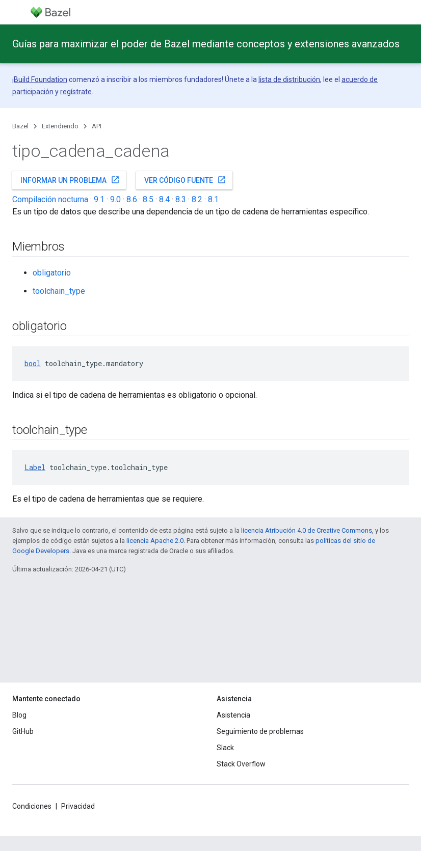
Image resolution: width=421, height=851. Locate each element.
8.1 (213, 199)
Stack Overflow (241, 764)
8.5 (148, 199)
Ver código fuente (185, 179)
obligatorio (52, 273)
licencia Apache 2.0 (154, 540)
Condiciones (31, 806)
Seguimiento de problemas (260, 731)
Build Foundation (40, 79)
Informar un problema (70, 179)
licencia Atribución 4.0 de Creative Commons (306, 530)
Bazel (20, 126)
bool (32, 363)
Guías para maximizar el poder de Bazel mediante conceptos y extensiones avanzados (206, 44)
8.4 (164, 199)
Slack (225, 748)
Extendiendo (60, 126)
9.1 (99, 199)
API (96, 126)
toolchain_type (59, 291)
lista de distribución (289, 79)
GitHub (23, 731)
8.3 (180, 199)
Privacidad (78, 806)
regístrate (76, 92)
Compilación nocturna (50, 199)
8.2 (197, 199)
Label (34, 467)
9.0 (115, 199)
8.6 (131, 199)
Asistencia (233, 715)
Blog (19, 715)
